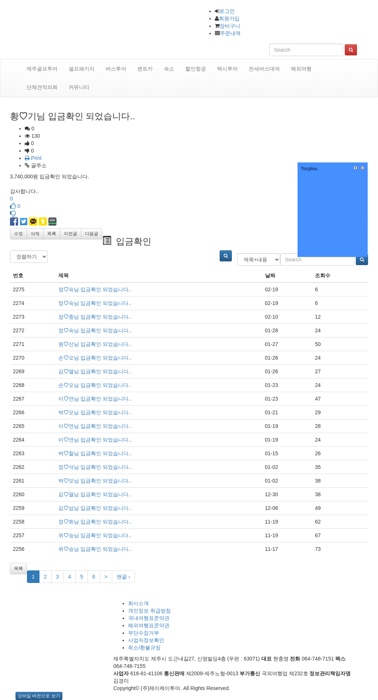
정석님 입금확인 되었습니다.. (94, 467)
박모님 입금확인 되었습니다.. (94, 412)
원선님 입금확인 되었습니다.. (94, 344)
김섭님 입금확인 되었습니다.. (94, 508)
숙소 (169, 69)
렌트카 (145, 69)
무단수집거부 (143, 633)
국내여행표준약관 (148, 618)
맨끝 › (123, 577)
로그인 (227, 11)
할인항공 (195, 69)
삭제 (35, 233)
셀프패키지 (81, 69)
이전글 (70, 233)
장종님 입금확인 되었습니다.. (94, 317)
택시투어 (227, 69)
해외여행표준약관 (148, 625)
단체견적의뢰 (42, 87)
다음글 (91, 233)
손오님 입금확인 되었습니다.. (94, 358)
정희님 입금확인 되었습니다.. (94, 522)
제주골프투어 (42, 69)
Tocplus (309, 168)
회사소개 (138, 603)
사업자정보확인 (146, 640)
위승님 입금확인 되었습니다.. (94, 535)
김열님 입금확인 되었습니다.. (94, 371)
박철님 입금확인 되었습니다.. (94, 453)
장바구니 (230, 26)
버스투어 (116, 69)
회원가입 (229, 18)
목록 (51, 233)
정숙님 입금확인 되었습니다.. (94, 289)
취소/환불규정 (144, 648)
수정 (18, 233)
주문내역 (230, 33)
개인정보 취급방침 (149, 611)
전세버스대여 (264, 69)
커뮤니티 (79, 87)
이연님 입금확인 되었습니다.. (94, 399)
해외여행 (301, 69)
